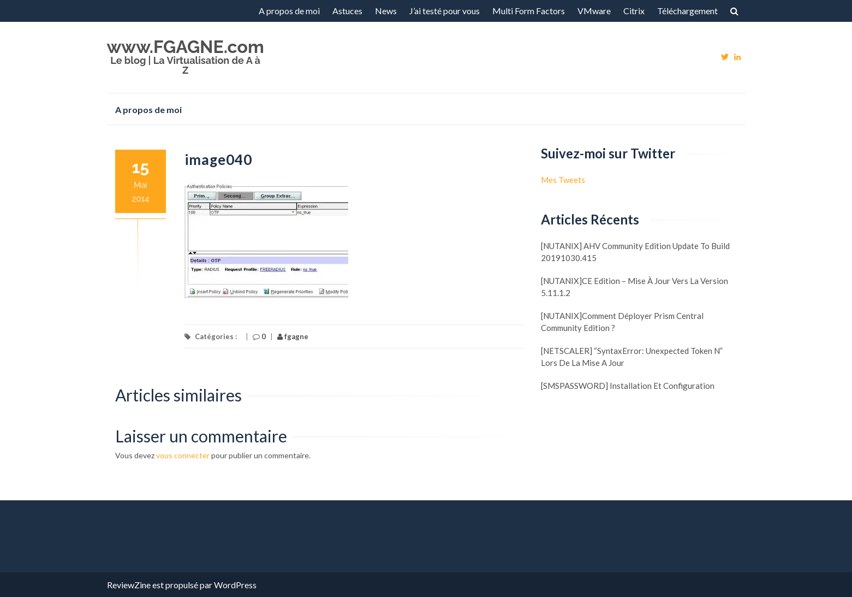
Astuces (347, 10)
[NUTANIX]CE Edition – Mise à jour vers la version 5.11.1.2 (634, 287)
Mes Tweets (563, 180)
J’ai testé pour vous (444, 10)
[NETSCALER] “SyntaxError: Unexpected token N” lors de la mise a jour (632, 357)
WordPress (235, 585)
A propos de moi (289, 10)
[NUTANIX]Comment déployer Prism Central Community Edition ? (622, 322)
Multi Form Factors (528, 10)
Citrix (634, 10)
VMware (594, 10)
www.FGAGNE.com (185, 47)
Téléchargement (687, 10)
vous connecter (183, 455)
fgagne (292, 336)
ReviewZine (129, 585)
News (386, 10)
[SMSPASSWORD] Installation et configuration (627, 386)
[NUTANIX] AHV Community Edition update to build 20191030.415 (635, 252)
